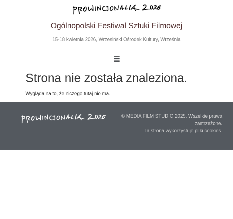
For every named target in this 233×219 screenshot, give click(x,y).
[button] (116, 59)
